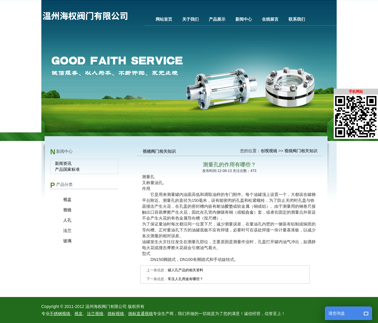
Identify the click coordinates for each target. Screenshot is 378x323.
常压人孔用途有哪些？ (185, 279)
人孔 (67, 220)
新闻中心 (243, 19)
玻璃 (67, 240)
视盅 (67, 199)
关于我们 (190, 19)
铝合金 (247, 212)
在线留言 (270, 19)
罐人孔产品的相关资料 (185, 270)
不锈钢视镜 (60, 313)
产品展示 (217, 19)
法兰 (67, 230)
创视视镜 (269, 150)
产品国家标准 (67, 169)
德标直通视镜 (140, 313)
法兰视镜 (95, 313)
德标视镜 (115, 313)
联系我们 (297, 19)
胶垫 (229, 206)
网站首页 (164, 19)
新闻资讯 (63, 163)
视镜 (67, 209)
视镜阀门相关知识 (300, 150)
